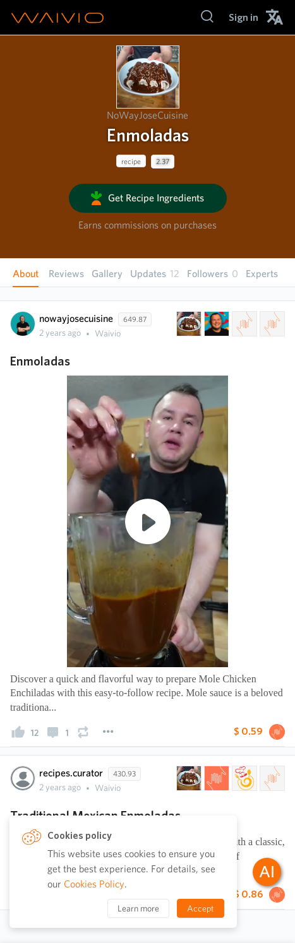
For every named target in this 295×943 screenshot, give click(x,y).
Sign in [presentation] (243, 17)
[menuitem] (243, 17)
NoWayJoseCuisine (147, 115)
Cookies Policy (94, 884)
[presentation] (147, 77)
